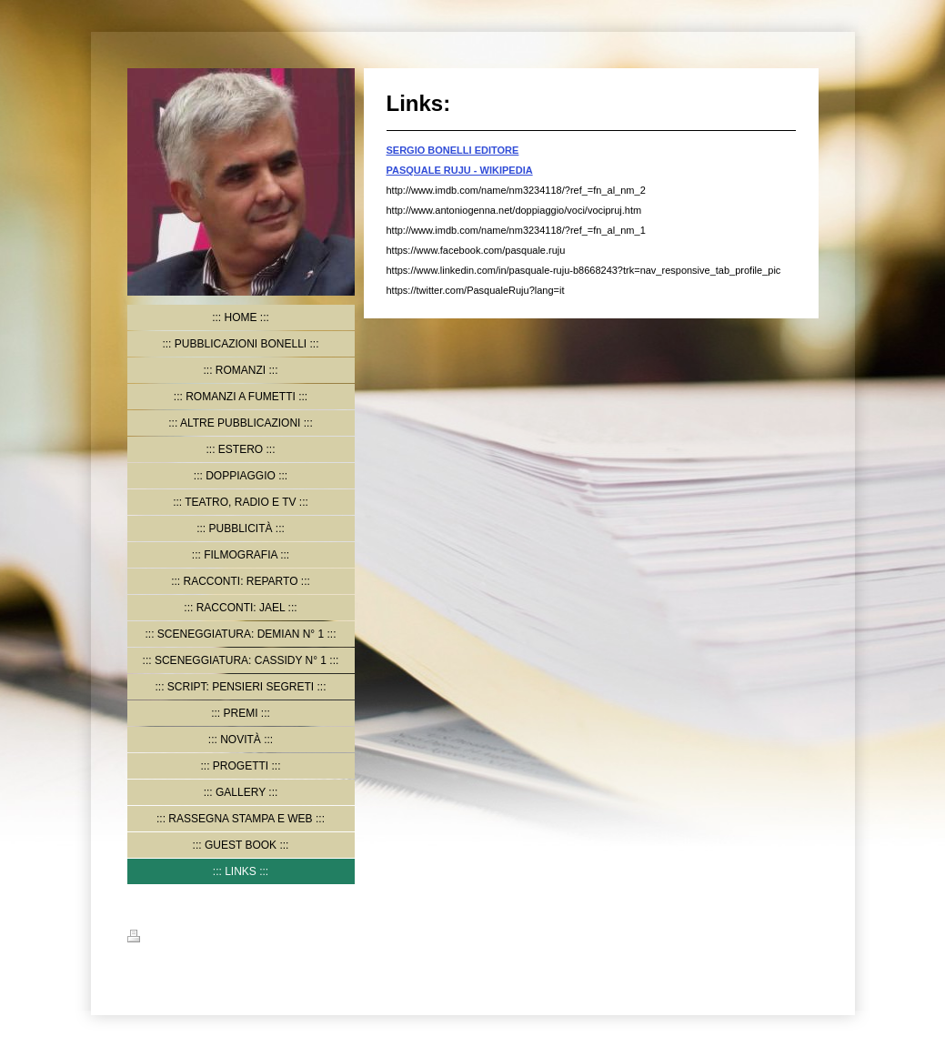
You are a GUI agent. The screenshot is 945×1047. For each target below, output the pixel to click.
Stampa (156, 938)
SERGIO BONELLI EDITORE (453, 150)
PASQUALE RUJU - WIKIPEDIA (460, 170)
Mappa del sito (224, 938)
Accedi (801, 936)
